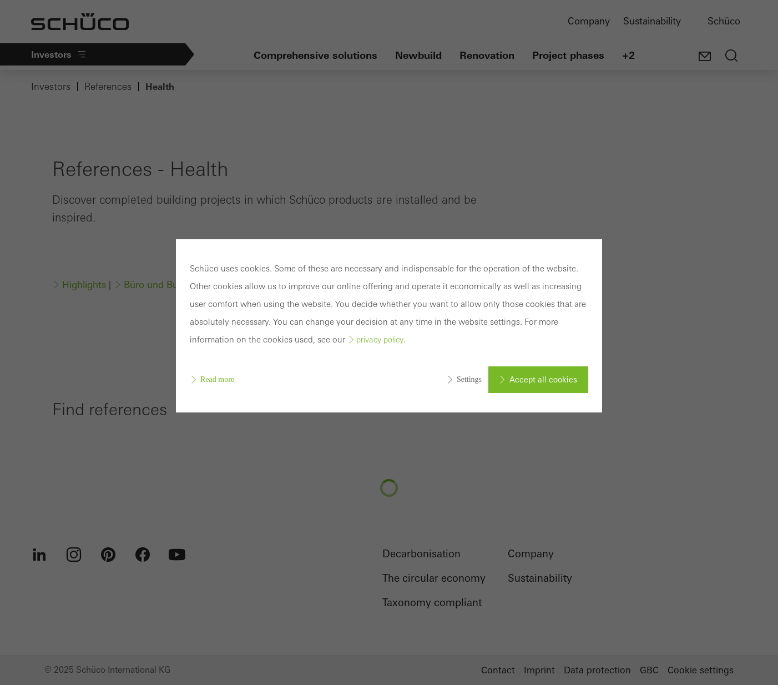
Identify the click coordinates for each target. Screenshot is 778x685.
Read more (217, 379)
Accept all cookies (543, 380)
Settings (469, 379)
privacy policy (379, 339)
